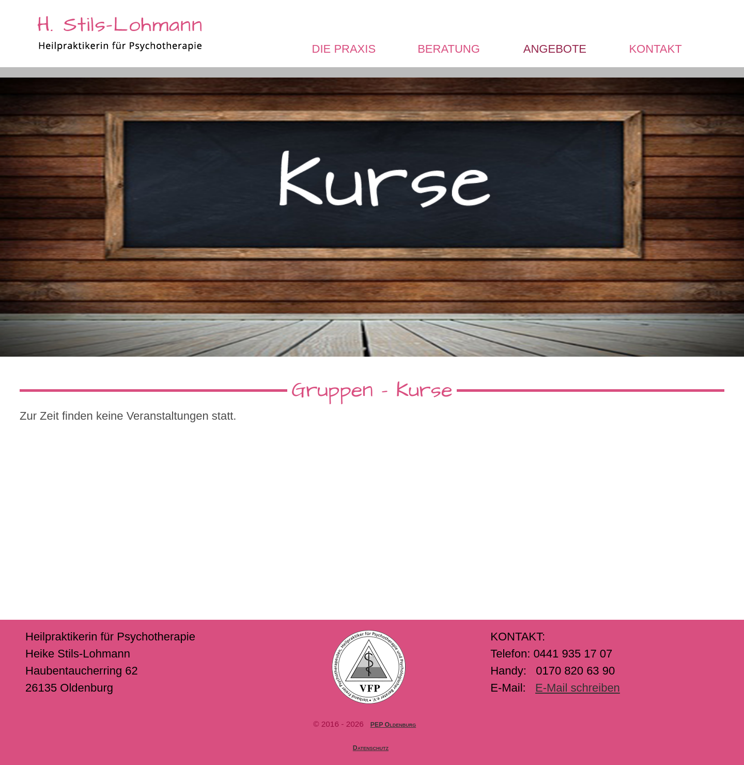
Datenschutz (371, 748)
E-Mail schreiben (577, 687)
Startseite (64, 48)
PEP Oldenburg (393, 724)
